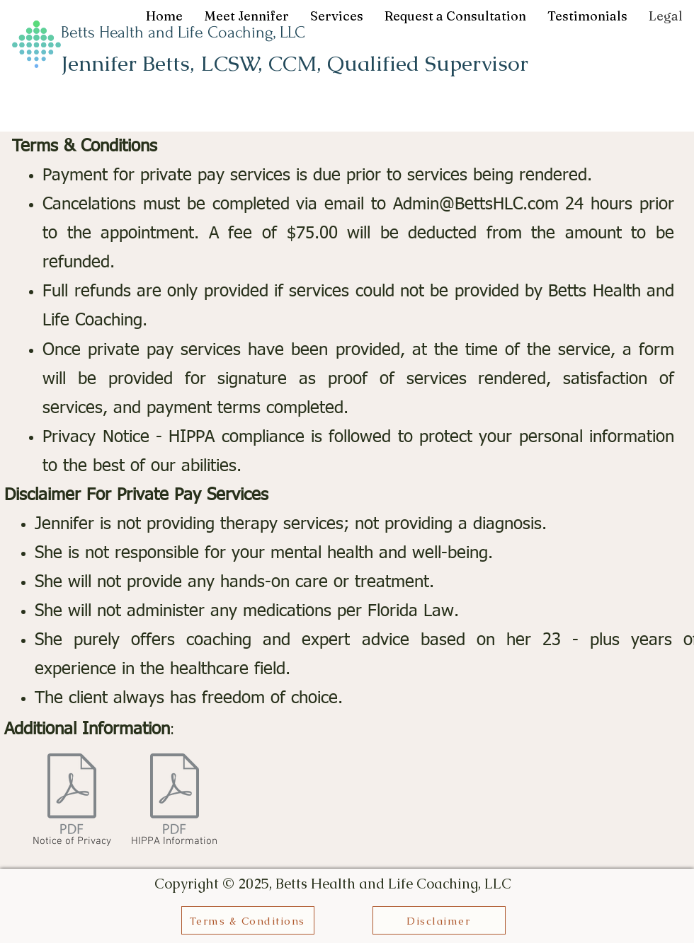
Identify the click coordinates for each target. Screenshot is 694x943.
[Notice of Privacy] (71, 802)
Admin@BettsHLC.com (476, 204)
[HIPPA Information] (174, 802)
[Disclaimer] (439, 920)
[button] (337, 16)
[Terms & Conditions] (247, 920)
